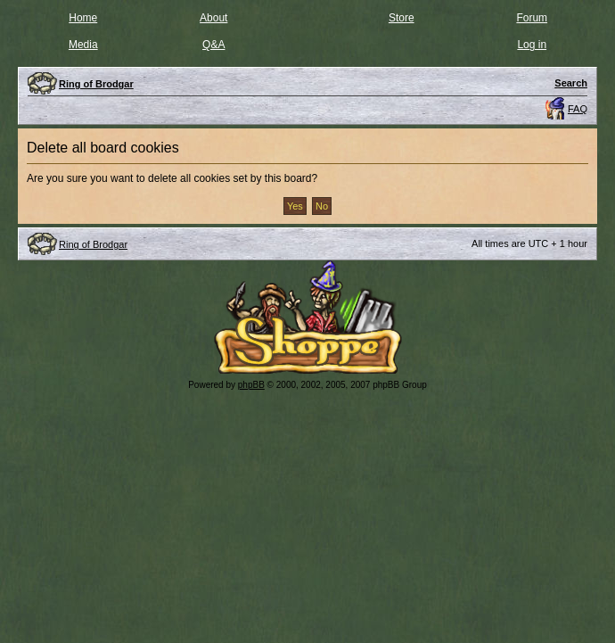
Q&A (213, 44)
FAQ (577, 108)
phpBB (251, 385)
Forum (531, 18)
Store (401, 18)
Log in (531, 44)
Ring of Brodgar (93, 244)
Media (83, 44)
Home (83, 18)
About (213, 18)
